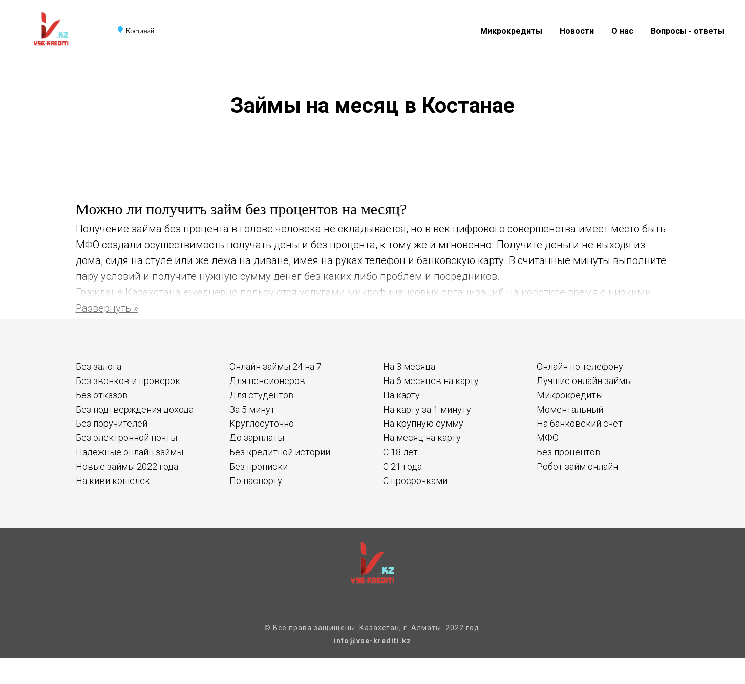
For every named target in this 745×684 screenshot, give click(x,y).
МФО (548, 437)
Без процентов (569, 452)
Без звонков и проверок (128, 380)
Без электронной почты (126, 437)
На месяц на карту (422, 437)
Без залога (98, 366)
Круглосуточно (261, 423)
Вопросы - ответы (688, 31)
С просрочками (415, 480)
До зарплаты (256, 437)
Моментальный (570, 409)
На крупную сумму (423, 423)
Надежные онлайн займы (129, 452)
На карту (401, 395)
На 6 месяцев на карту (431, 380)
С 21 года (402, 466)
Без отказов (102, 395)
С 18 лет (400, 452)
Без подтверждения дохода (135, 409)
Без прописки (258, 466)
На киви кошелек (113, 480)
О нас (622, 31)
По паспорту (255, 480)
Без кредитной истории (279, 452)
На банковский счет (580, 423)
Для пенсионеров (267, 380)
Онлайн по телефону (580, 366)
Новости (577, 31)
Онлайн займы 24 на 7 (275, 366)
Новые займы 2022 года (127, 466)
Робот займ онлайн (577, 466)
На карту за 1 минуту (427, 409)
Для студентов (261, 395)
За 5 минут (252, 409)
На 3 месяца (409, 366)
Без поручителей (111, 423)
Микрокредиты (511, 31)
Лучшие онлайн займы (584, 380)
